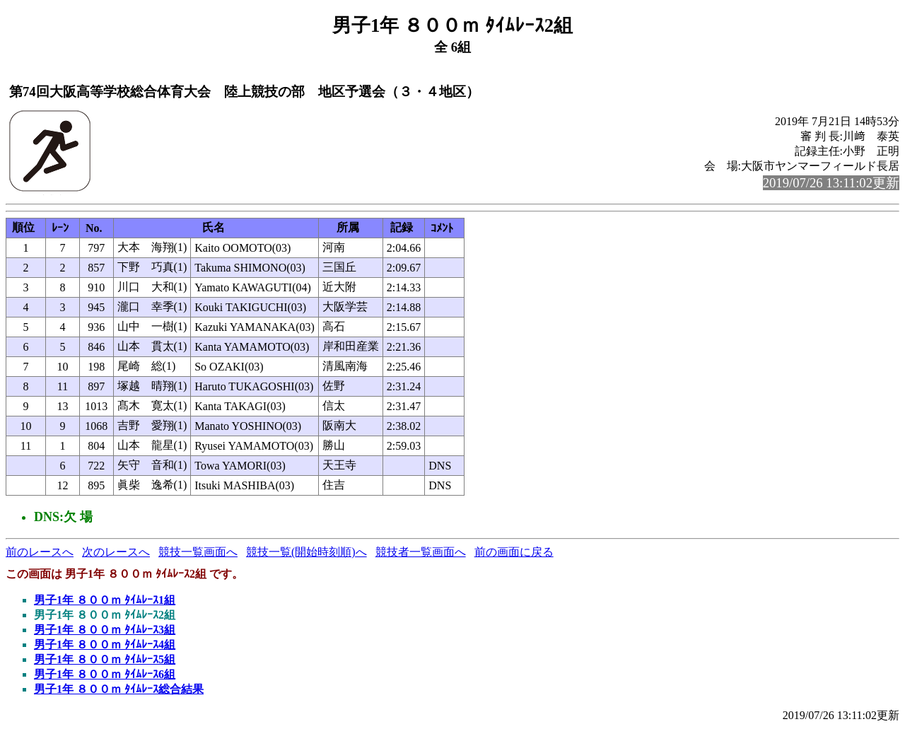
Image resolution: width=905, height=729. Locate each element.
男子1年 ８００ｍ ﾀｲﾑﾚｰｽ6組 (104, 674)
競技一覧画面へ (198, 552)
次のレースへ (116, 552)
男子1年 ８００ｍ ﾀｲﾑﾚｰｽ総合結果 (119, 689)
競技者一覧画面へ (420, 552)
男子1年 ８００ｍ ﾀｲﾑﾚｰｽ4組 (104, 644)
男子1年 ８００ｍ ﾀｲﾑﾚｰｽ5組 (104, 659)
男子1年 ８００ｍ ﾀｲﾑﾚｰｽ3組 (104, 630)
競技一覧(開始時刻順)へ (306, 552)
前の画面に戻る (514, 552)
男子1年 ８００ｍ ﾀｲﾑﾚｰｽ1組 (104, 600)
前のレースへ (40, 552)
